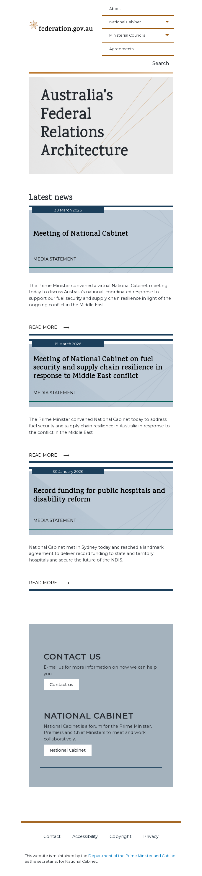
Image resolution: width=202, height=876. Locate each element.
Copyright (120, 836)
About (115, 8)
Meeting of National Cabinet (101, 234)
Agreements (121, 49)
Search (160, 63)
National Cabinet (125, 22)
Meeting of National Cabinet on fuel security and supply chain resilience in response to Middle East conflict (101, 368)
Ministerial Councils (127, 35)
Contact (52, 836)
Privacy (151, 836)
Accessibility (85, 836)
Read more (51, 327)
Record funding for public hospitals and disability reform (99, 495)
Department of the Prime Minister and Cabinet (132, 856)
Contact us (61, 684)
